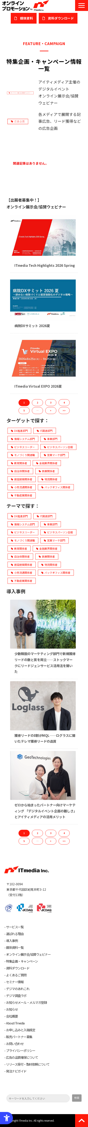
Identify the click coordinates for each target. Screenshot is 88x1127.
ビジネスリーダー (23, 447)
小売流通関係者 (21, 487)
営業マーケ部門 (54, 455)
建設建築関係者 (21, 479)
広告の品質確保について (22, 1057)
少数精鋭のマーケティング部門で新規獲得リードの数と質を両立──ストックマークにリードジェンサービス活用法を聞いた (45, 662)
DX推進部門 (19, 430)
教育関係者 (19, 463)
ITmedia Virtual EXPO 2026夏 (38, 386)
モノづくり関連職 (23, 455)
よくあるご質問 (16, 975)
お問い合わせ (14, 1044)
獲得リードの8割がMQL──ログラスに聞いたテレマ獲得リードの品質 (44, 738)
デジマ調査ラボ (16, 996)
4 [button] (64, 402)
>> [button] (64, 410)
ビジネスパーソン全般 (58, 447)
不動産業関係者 (21, 495)
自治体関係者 (20, 471)
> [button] (50, 410)
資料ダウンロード (17, 968)
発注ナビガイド (16, 1071)
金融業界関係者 (46, 463)
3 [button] (50, 402)
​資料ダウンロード (61, 18)
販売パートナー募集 (19, 1037)
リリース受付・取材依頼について (27, 1064)
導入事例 (12, 941)
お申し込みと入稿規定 (20, 1030)
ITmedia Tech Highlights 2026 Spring (44, 265)
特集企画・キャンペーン (22, 961)
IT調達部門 (44, 430)
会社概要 (12, 1016)
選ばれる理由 (14, 934)
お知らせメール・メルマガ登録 (26, 1002)
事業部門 (50, 439)
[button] (81, 5)
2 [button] (37, 402)
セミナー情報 (14, 982)
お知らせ (12, 1009)
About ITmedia (15, 1023)
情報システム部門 (23, 439)
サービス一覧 (14, 927)
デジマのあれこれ (17, 989)
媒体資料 (26, 18)
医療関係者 (47, 471)
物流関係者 (49, 479)
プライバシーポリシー (20, 1051)
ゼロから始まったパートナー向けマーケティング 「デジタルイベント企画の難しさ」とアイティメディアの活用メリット (45, 810)
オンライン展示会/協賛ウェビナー (28, 954)
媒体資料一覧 (14, 948)
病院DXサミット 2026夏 (32, 325)
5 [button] (24, 410)
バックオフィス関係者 (55, 487)
